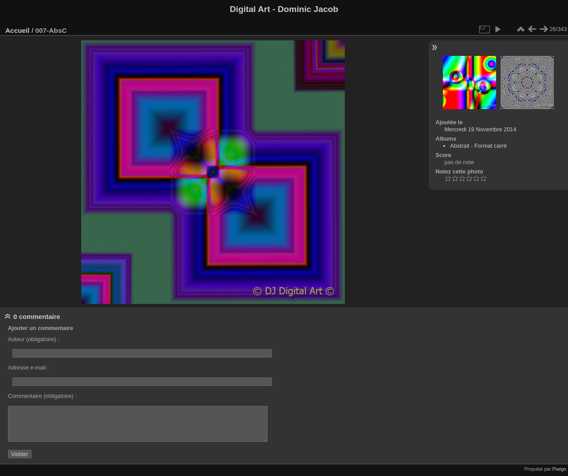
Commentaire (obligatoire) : (42, 396)
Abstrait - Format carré (478, 145)
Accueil (17, 30)
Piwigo (559, 469)
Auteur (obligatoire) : (33, 339)
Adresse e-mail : (28, 367)
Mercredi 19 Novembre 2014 (480, 129)
